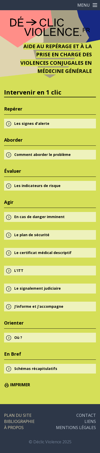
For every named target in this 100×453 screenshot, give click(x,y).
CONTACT (86, 415)
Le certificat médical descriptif (43, 252)
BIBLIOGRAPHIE (19, 421)
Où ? (18, 337)
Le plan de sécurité (31, 234)
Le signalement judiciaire (37, 288)
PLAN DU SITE (18, 415)
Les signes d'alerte (31, 123)
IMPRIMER (17, 385)
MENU (87, 5)
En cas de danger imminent (39, 216)
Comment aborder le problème (42, 154)
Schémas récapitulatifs (35, 368)
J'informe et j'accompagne (38, 306)
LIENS (90, 421)
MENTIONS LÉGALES (76, 427)
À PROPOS (14, 427)
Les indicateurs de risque (37, 185)
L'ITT (18, 270)
